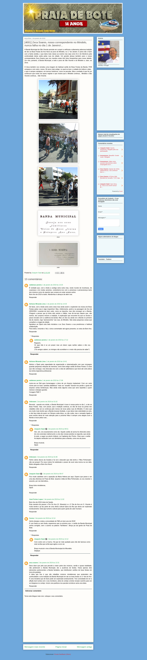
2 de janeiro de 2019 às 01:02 (47, 401)
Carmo (31, 518)
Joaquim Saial (39, 429)
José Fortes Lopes (36, 499)
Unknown (32, 401)
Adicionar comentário (33, 591)
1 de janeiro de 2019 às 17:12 (57, 340)
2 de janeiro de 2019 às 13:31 (49, 562)
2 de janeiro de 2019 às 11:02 (54, 499)
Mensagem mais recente (35, 647)
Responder (33, 297)
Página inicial (61, 647)
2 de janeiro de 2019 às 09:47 (53, 474)
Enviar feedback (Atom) (62, 654)
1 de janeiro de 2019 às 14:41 (56, 361)
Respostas (35, 336)
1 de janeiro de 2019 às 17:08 (52, 380)
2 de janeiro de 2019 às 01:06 (47, 457)
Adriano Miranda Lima (37, 304)
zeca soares (33, 562)
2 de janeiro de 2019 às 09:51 (58, 429)
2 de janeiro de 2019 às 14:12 (58, 539)
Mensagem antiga (84, 647)
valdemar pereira (35, 285)
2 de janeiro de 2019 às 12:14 (45, 518)
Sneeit (121, 191)
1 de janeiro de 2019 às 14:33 (56, 304)
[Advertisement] (110, 99)
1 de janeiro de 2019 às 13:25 (52, 285)
